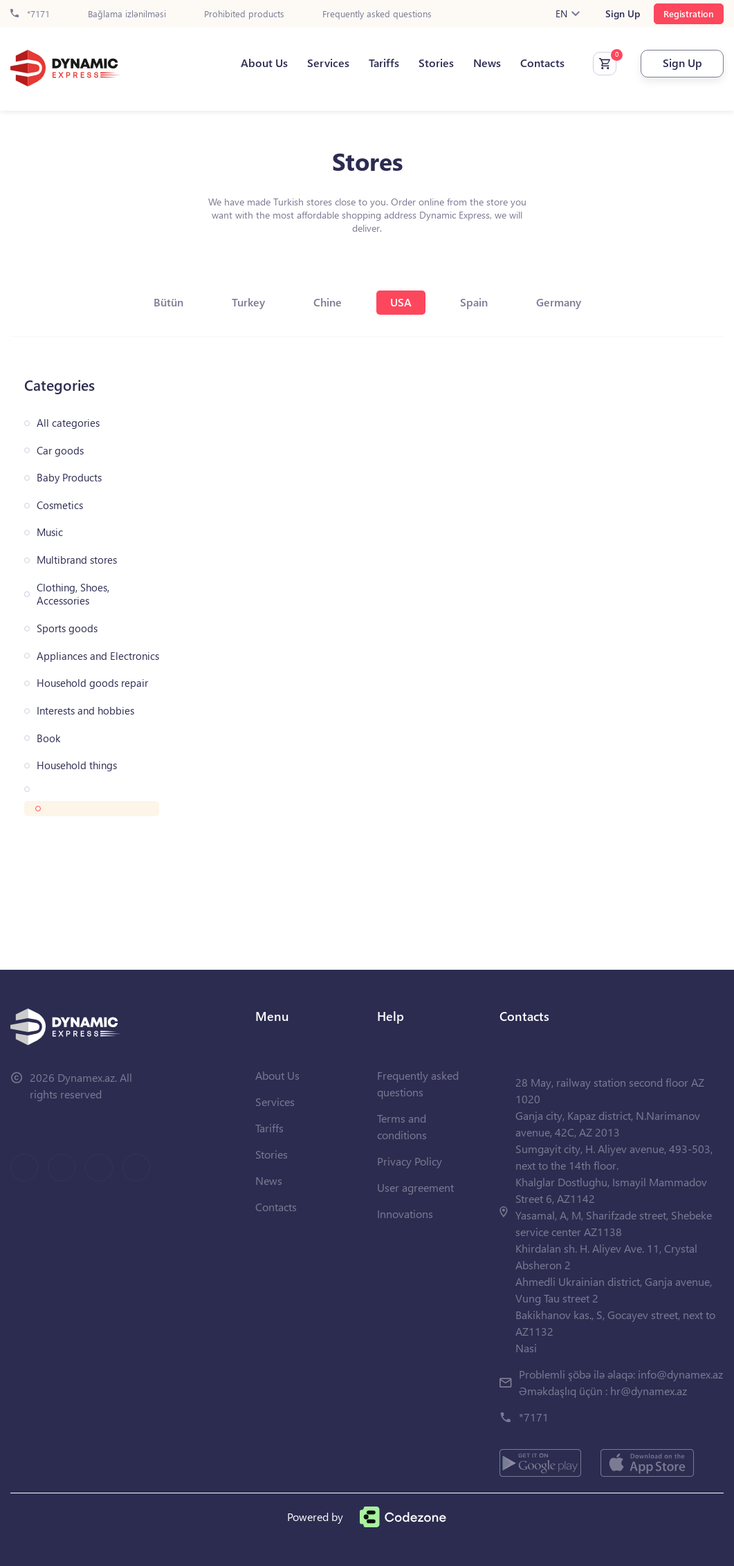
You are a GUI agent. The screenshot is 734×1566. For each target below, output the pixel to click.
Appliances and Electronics (98, 656)
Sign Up (622, 13)
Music (50, 532)
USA (401, 302)
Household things (77, 765)
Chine (327, 302)
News (487, 63)
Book (48, 738)
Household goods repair (92, 683)
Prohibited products (244, 14)
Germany (558, 302)
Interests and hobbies (85, 710)
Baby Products (69, 477)
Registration (688, 13)
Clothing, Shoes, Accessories (73, 594)
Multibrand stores (77, 559)
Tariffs (384, 63)
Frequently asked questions (377, 14)
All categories (68, 423)
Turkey (248, 302)
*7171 (30, 14)
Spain (474, 302)
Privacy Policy (409, 1161)
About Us (264, 63)
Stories (436, 63)
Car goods (60, 450)
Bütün (168, 302)
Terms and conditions (402, 1126)
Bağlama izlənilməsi (127, 14)
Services (328, 63)
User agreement (415, 1187)
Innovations (405, 1213)
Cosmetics (60, 505)
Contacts (542, 63)
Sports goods (67, 628)
